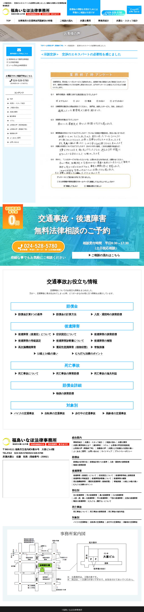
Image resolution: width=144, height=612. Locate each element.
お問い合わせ (14, 142)
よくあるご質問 (15, 138)
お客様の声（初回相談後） (19, 125)
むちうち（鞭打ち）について (99, 501)
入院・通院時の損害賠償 (108, 314)
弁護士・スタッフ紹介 (127, 21)
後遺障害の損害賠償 (105, 334)
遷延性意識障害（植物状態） (72, 347)
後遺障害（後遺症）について (34, 334)
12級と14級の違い (47, 353)
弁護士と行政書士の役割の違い (120, 448)
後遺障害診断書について (70, 340)
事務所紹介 (103, 21)
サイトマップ (106, 451)
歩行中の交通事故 (85, 413)
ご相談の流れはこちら (105, 255)
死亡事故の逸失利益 (105, 373)
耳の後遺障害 (91, 495)
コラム (12, 120)
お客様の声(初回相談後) (120, 445)
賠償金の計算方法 (66, 314)
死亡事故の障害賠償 (67, 373)
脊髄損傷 (99, 347)
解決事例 (13, 116)
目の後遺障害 (78, 495)
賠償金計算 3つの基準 (98, 462)
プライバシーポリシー (123, 451)
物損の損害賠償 (65, 393)
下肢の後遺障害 (116, 498)
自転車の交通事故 (55, 413)
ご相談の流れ (66, 21)
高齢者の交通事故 (116, 413)
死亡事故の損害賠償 (98, 512)
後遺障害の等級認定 (29, 340)
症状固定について (66, 334)
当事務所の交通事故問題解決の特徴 (35, 21)
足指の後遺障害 (131, 498)
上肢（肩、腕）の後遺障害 (84, 498)
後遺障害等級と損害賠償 (125, 475)
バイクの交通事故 (24, 413)
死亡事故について (28, 373)
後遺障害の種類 (103, 340)
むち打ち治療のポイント (89, 353)
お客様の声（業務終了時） (19, 129)
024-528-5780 (19, 80)
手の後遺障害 (102, 498)
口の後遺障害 (118, 495)
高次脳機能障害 (27, 347)
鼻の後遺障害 (105, 495)
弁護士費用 (85, 21)
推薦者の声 (13, 133)
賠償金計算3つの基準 (30, 314)
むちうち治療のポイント (83, 484)
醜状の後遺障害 (79, 501)
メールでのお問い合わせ (134, 10)
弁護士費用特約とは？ (82, 445)
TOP (8, 21)
